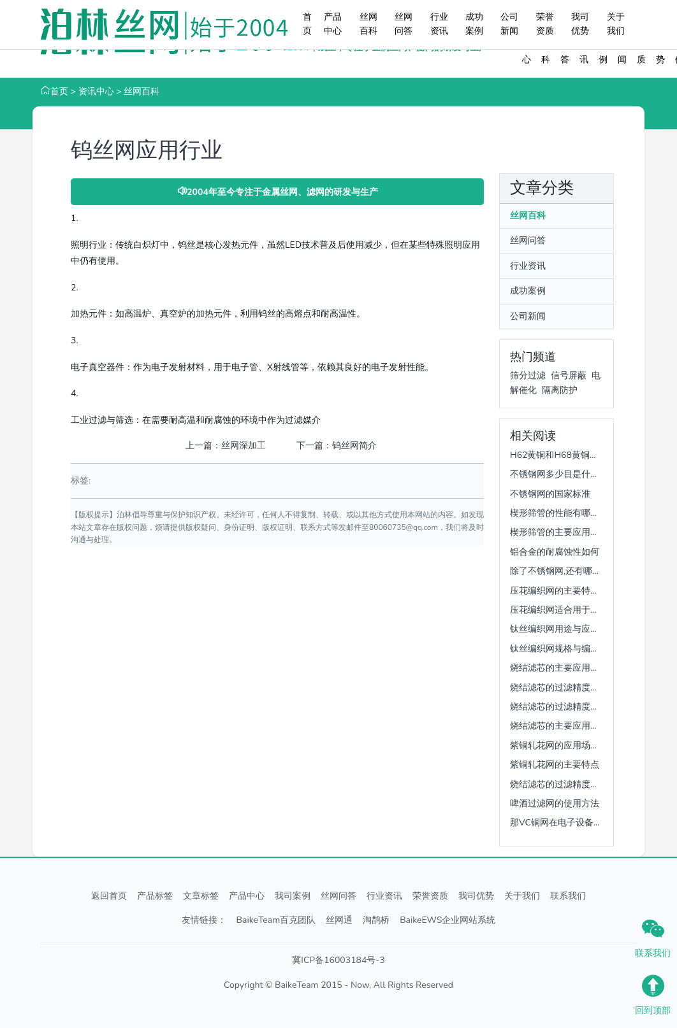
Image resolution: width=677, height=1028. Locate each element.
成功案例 (474, 24)
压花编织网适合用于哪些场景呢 (572, 610)
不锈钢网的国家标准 (550, 494)
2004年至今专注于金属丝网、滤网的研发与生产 (277, 192)
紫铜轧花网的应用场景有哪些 (568, 745)
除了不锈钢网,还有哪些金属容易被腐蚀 (587, 571)
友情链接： (204, 920)
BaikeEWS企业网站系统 (447, 920)
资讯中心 (96, 91)
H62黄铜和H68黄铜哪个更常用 (572, 455)
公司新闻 (509, 24)
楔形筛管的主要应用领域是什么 (572, 532)
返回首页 (109, 896)
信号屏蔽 (568, 375)
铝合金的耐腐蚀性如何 (554, 552)
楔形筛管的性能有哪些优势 (563, 513)
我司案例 (292, 896)
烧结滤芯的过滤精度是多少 (563, 688)
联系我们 (568, 896)
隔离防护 (560, 390)
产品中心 (333, 24)
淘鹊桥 (376, 920)
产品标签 (155, 896)
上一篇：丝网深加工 (226, 445)
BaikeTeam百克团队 (276, 920)
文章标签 (201, 896)
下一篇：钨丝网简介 (336, 445)
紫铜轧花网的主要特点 (554, 765)
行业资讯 (439, 24)
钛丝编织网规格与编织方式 (563, 649)
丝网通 (339, 920)
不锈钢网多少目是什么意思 (563, 474)
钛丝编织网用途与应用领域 (563, 629)
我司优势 (580, 24)
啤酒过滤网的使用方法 (554, 803)
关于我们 (616, 24)
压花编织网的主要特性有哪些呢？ (577, 591)
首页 (307, 24)
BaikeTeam (297, 985)
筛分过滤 (528, 375)
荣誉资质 (545, 24)
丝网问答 (403, 24)
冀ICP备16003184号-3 (338, 960)
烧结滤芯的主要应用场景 (559, 668)
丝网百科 (368, 24)
